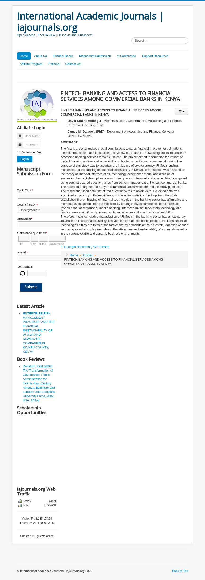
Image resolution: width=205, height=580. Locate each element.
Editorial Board (63, 56)
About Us (40, 56)
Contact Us (72, 64)
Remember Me (31, 152)
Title (20, 244)
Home (24, 56)
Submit (31, 287)
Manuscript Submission (95, 56)
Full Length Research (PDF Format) (85, 247)
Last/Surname (56, 244)
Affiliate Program (31, 64)
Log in (25, 159)
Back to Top (180, 571)
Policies (53, 64)
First (33, 244)
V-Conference (126, 56)
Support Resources (155, 56)
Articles (88, 255)
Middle (42, 244)
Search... (131, 37)
